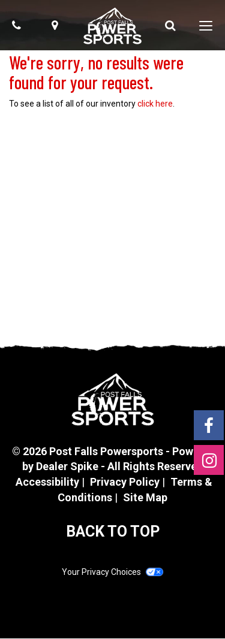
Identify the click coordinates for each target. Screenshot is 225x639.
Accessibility (47, 482)
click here (155, 103)
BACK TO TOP (113, 531)
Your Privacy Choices (112, 572)
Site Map (145, 497)
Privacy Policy (125, 482)
